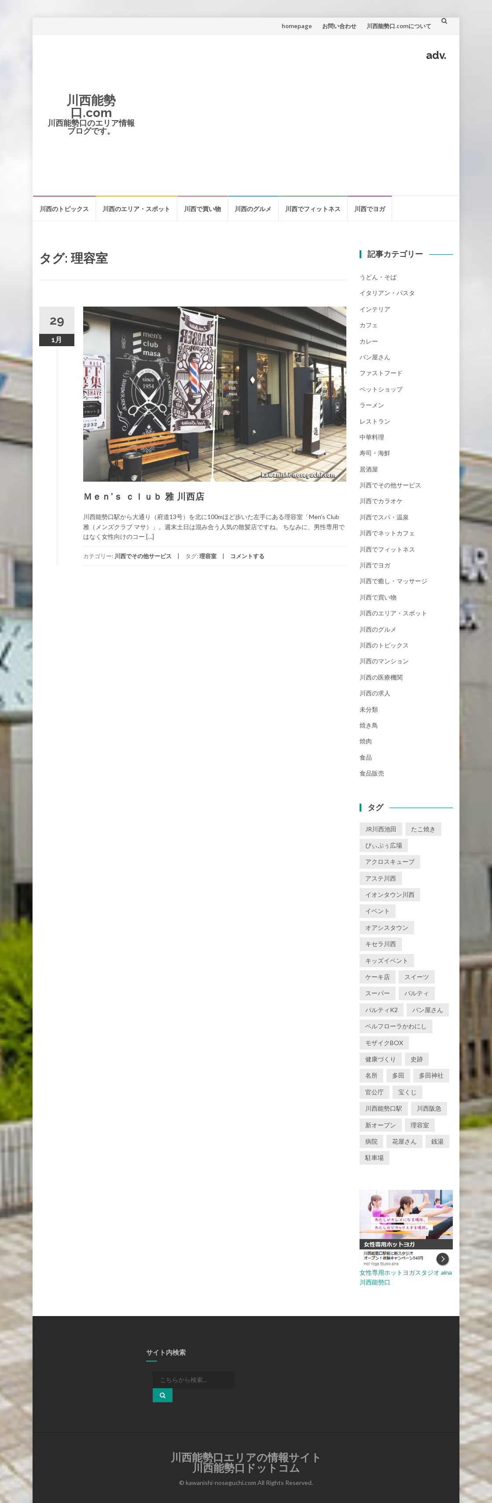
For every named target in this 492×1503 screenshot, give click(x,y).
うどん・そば (378, 277)
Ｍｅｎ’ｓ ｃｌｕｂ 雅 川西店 (144, 496)
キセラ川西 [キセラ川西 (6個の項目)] (380, 943)
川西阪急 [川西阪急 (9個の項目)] (429, 1108)
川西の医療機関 (381, 677)
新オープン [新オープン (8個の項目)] (380, 1125)
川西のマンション (384, 661)
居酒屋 (369, 469)
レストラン (375, 421)
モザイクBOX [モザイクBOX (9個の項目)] (384, 1042)
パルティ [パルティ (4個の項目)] (416, 993)
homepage (297, 26)
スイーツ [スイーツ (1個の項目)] (416, 976)
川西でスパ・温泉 (384, 517)
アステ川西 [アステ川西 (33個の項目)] (380, 878)
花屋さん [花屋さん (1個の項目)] (404, 1141)
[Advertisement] (297, 126)
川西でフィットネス (313, 209)
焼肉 (366, 741)
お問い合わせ (339, 26)
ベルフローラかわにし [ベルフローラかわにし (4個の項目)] (396, 1026)
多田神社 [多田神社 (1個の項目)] (431, 1075)
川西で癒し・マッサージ (393, 581)
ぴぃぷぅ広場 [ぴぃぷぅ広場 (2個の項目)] (383, 845)
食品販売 (372, 773)
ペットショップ (381, 389)
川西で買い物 (202, 209)
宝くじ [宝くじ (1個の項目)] (407, 1092)
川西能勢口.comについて (399, 26)
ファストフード (381, 373)
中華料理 (372, 437)
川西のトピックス (64, 209)
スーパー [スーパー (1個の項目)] (377, 993)
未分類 (369, 709)
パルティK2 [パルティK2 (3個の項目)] (381, 1009)
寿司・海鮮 (375, 453)
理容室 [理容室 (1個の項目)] (420, 1125)
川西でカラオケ (381, 501)
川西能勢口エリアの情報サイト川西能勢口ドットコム (246, 1462)
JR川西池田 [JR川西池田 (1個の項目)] (381, 829)
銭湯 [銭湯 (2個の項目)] (437, 1141)
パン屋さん (375, 357)
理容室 (208, 556)
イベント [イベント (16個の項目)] (377, 910)
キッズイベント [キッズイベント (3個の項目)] (386, 960)
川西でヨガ (369, 209)
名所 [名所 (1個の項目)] (371, 1075)
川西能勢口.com (91, 106)
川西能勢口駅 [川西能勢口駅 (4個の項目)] (383, 1108)
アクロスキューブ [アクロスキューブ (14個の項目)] (390, 861)
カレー (369, 341)
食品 (366, 757)
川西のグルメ (253, 209)
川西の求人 (375, 693)
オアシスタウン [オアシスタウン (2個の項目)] (386, 927)
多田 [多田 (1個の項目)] (398, 1075)
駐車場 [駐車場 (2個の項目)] (374, 1157)
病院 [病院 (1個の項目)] (371, 1141)
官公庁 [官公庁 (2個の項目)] (374, 1092)
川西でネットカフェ (387, 533)
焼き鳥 (369, 725)
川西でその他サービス (143, 556)
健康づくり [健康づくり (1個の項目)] (380, 1059)
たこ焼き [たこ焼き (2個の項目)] (423, 829)
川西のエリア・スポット (136, 209)
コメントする (247, 556)
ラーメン (372, 405)
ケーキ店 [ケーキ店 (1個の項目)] (377, 976)
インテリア (375, 309)
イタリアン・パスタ (387, 292)
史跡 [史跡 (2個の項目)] (417, 1059)
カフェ (369, 325)
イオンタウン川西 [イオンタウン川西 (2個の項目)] (390, 894)
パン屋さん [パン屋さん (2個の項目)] (427, 1009)
